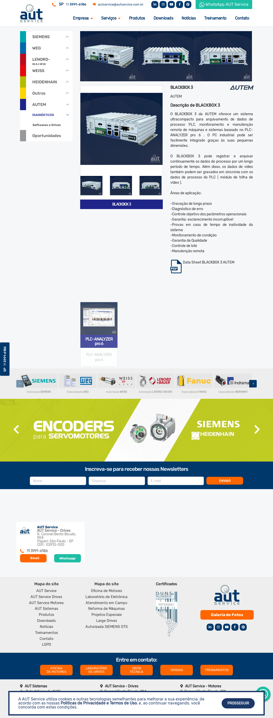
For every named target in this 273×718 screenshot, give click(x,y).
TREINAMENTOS (217, 670)
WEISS (38, 70)
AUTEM (39, 104)
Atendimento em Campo (106, 603)
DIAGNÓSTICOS (43, 115)
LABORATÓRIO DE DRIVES (96, 670)
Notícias (189, 18)
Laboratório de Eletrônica (106, 597)
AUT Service (46, 591)
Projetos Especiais (106, 615)
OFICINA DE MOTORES (56, 670)
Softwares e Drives (47, 125)
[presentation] (20, 383)
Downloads (163, 18)
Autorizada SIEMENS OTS (106, 627)
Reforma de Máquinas (106, 609)
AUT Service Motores (46, 603)
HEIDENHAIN (44, 82)
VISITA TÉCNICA (136, 670)
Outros (39, 93)
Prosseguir (238, 703)
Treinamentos (46, 633)
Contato (242, 18)
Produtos (137, 18)
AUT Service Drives (46, 597)
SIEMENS (41, 36)
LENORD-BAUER (41, 61)
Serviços (110, 18)
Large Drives (106, 621)
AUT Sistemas (46, 609)
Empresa (83, 18)
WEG (36, 48)
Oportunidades (46, 135)
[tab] (91, 185)
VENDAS (176, 670)
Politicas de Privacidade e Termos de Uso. (99, 703)
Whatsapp (67, 558)
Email (34, 558)
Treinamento (215, 18)
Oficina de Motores (106, 591)
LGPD (46, 644)
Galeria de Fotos (227, 614)
